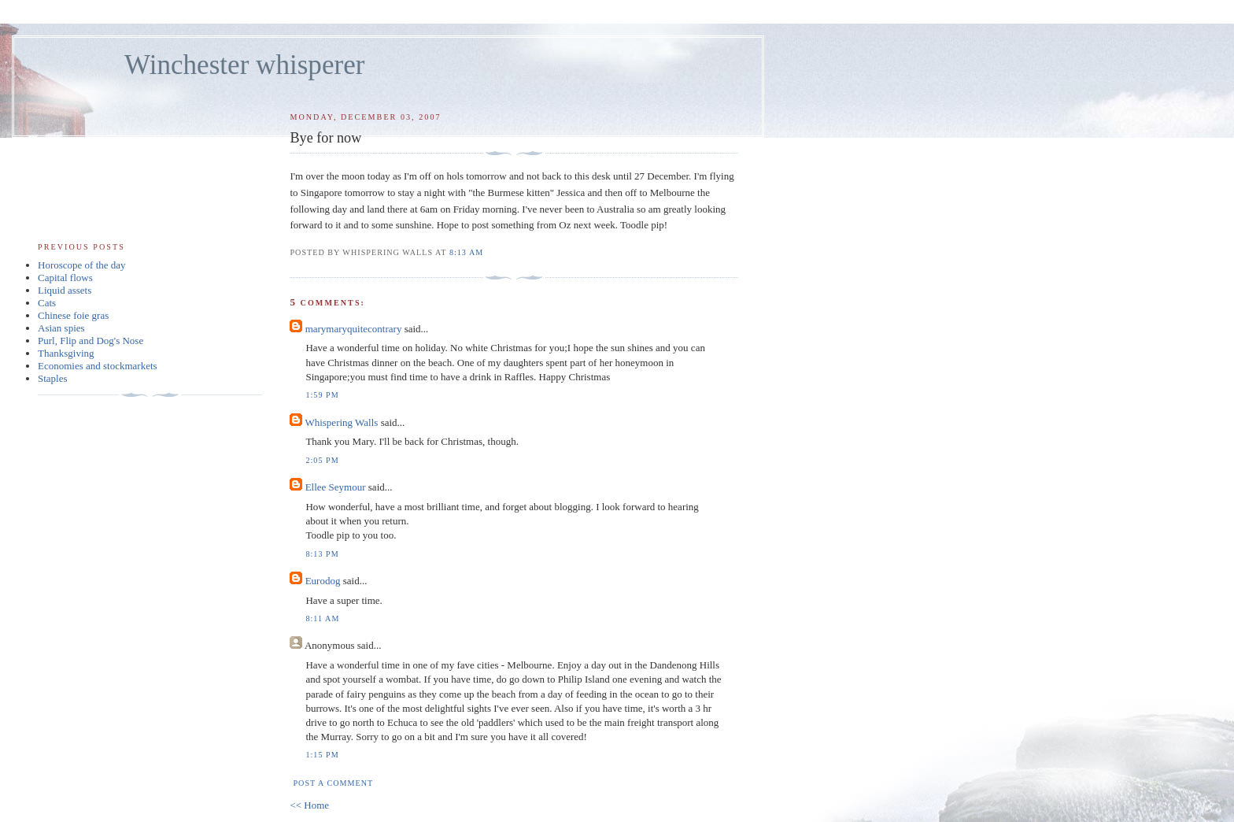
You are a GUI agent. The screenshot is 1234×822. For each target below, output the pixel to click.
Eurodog (323, 581)
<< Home (309, 805)
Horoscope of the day (82, 265)
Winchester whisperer (244, 65)
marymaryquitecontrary (353, 329)
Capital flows (65, 277)
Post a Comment (333, 783)
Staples (53, 378)
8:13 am (466, 252)
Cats (47, 303)
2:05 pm (321, 460)
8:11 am (322, 618)
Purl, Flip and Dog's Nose (90, 340)
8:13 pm (321, 554)
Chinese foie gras (73, 315)
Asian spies (61, 328)
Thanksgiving (66, 353)
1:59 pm (321, 395)
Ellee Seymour (335, 487)
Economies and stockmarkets (97, 366)
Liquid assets (64, 290)
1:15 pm (321, 754)
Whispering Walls (341, 422)
